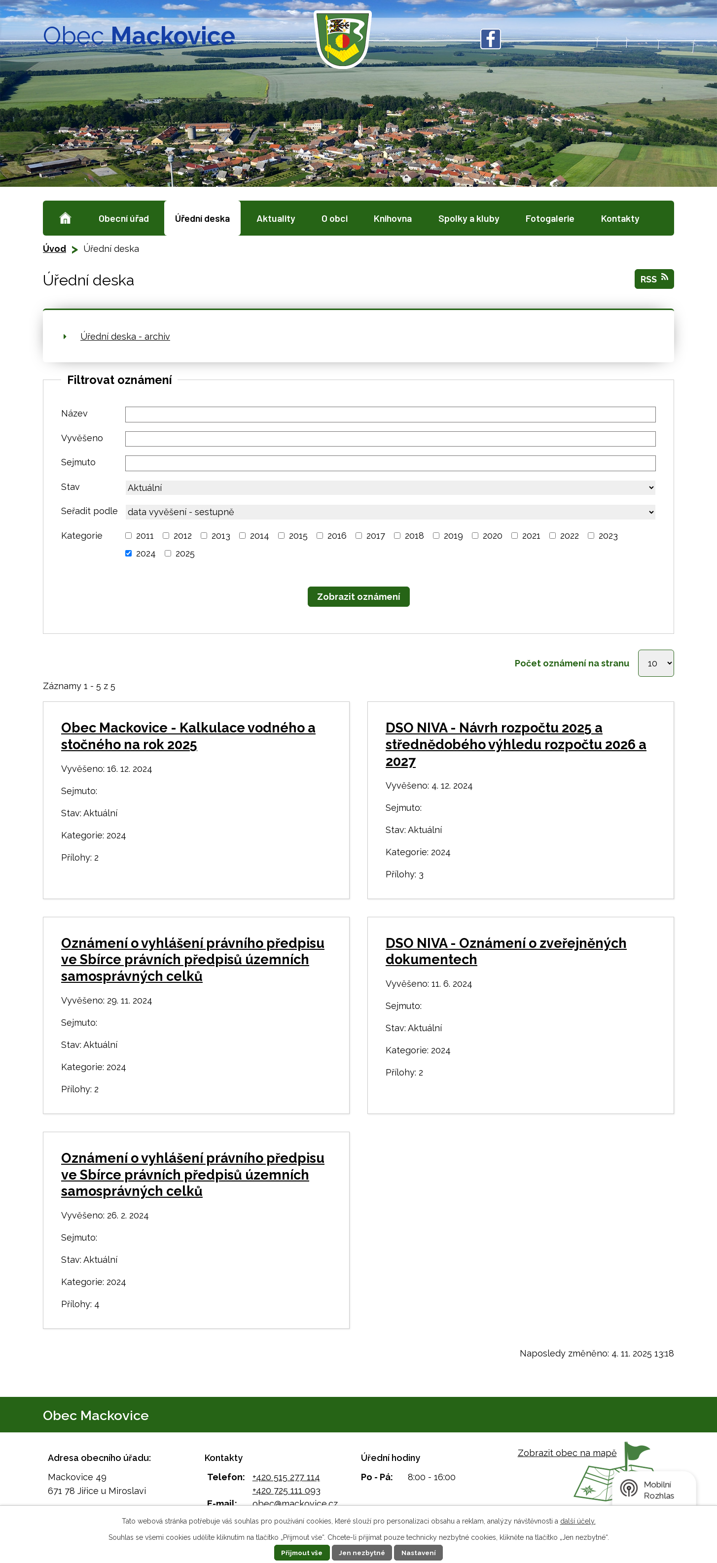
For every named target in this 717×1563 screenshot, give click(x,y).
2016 (337, 535)
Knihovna (393, 218)
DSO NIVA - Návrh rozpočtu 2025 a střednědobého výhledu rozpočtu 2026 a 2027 (516, 748)
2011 (145, 535)
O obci (335, 218)
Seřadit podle (89, 511)
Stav (70, 487)
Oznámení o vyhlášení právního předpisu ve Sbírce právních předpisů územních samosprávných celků (192, 962)
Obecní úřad (124, 218)
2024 (146, 553)
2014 (259, 535)
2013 (221, 535)
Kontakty (620, 218)
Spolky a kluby (469, 218)
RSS (654, 278)
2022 (569, 535)
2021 (531, 535)
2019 (453, 535)
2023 (608, 535)
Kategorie (82, 535)
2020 (492, 535)
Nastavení (421, 1553)
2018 (414, 535)
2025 (185, 553)
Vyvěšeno (82, 438)
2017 (375, 535)
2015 (298, 535)
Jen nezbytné (362, 1553)
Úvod (65, 218)
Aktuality (275, 218)
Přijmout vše (300, 1553)
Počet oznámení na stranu (569, 665)
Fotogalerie (550, 218)
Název (74, 413)
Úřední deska (202, 218)
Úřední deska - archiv (125, 336)
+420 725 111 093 (286, 1493)
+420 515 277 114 (286, 1480)
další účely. (578, 1521)
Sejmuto (78, 462)
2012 (183, 535)
